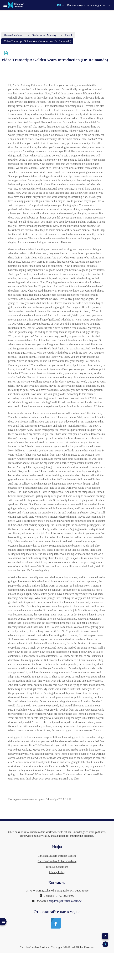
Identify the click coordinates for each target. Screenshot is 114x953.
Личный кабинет (13, 35)
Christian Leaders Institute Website (57, 855)
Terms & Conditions (57, 866)
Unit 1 (68, 35)
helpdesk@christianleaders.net (65, 900)
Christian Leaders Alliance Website (57, 861)
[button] (60, 5)
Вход (108, 5)
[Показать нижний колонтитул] (105, 944)
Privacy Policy (57, 872)
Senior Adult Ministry (44, 35)
